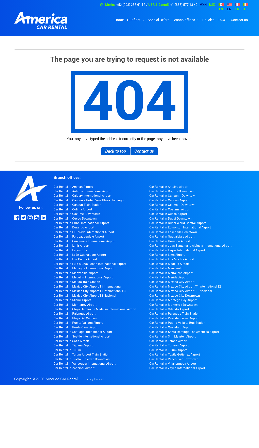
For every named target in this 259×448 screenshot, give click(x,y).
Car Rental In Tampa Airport (168, 341)
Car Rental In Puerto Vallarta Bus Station (177, 323)
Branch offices (184, 20)
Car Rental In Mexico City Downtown (174, 295)
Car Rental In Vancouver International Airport (85, 363)
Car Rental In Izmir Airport (71, 245)
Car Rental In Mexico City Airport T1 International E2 (185, 286)
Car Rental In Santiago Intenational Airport (83, 332)
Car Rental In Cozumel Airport (169, 209)
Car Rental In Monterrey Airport (75, 305)
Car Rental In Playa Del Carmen (75, 318)
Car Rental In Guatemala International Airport (85, 241)
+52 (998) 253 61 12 (130, 5)
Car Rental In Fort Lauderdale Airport (79, 236)
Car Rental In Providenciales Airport (174, 318)
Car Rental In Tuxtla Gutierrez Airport (174, 354)
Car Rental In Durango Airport (74, 227)
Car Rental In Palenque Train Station (174, 313)
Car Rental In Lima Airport (167, 255)
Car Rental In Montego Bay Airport (173, 300)
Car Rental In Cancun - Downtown (172, 195)
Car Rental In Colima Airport (73, 209)
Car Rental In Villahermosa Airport (172, 363)
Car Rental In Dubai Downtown (170, 218)
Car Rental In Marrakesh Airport (171, 273)
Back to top (115, 151)
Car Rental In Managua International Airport (84, 268)
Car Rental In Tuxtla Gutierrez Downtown (82, 359)
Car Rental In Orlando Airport (169, 309)
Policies (208, 20)
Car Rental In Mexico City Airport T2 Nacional (85, 295)
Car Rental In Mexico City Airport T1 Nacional (180, 291)
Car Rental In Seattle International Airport (82, 336)
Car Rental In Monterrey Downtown (173, 305)
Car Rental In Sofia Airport (71, 341)
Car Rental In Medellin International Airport (83, 277)
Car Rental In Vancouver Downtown (173, 359)
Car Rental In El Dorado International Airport (84, 232)
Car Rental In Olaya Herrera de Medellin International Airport (95, 309)
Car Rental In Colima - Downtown (172, 205)
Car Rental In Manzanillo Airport (76, 273)
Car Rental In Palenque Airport (75, 313)
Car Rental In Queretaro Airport (170, 327)
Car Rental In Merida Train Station (77, 282)
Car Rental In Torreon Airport (169, 345)
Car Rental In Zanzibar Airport (74, 368)
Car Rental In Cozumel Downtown (77, 214)
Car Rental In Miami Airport (72, 300)
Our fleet (134, 20)
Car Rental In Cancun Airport (169, 200)
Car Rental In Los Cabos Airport (75, 259)
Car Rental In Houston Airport (169, 241)
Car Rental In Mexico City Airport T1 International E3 (89, 291)
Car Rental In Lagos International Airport (177, 250)
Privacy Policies (94, 379)
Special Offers (158, 20)
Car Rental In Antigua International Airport (82, 191)
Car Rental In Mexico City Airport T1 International (87, 286)
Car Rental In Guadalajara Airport (171, 236)
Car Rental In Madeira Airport (169, 264)
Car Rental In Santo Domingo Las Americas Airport (184, 332)
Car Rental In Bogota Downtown (171, 191)
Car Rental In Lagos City (70, 250)
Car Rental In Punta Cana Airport (76, 327)
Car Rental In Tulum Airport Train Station (81, 354)
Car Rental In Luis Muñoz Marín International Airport (90, 264)
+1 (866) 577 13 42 (183, 5)
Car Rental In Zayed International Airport (177, 368)
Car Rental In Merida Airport (168, 277)
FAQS (222, 20)
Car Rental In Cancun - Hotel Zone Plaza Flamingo (89, 200)
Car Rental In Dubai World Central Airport (177, 223)
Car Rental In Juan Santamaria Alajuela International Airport (190, 245)
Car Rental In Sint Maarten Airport (172, 336)
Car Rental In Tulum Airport (168, 350)
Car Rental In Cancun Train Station (77, 205)
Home (119, 20)
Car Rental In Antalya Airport (168, 187)
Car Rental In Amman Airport (73, 187)
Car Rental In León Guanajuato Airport (80, 255)
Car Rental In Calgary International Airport (82, 195)
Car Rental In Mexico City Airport (171, 282)
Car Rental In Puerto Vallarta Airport (78, 323)
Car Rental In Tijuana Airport (73, 345)
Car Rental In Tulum (67, 350)
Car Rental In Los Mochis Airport (171, 259)
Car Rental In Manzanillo (166, 268)
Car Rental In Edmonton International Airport (180, 227)
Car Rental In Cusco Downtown (75, 218)
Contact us (239, 20)
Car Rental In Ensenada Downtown (173, 232)
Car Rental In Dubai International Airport (81, 223)
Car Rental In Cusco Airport (168, 214)
